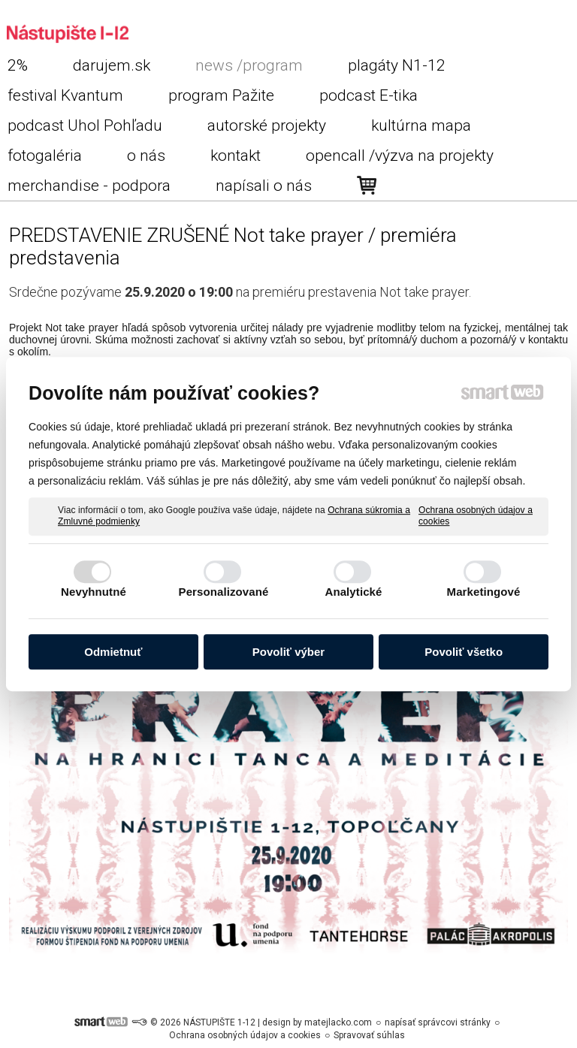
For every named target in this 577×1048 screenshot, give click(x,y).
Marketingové (484, 591)
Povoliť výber (288, 651)
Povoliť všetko (463, 651)
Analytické (353, 591)
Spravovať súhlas (369, 1035)
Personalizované (224, 591)
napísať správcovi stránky (438, 1022)
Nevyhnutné (93, 591)
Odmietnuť (113, 651)
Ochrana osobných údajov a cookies (475, 516)
